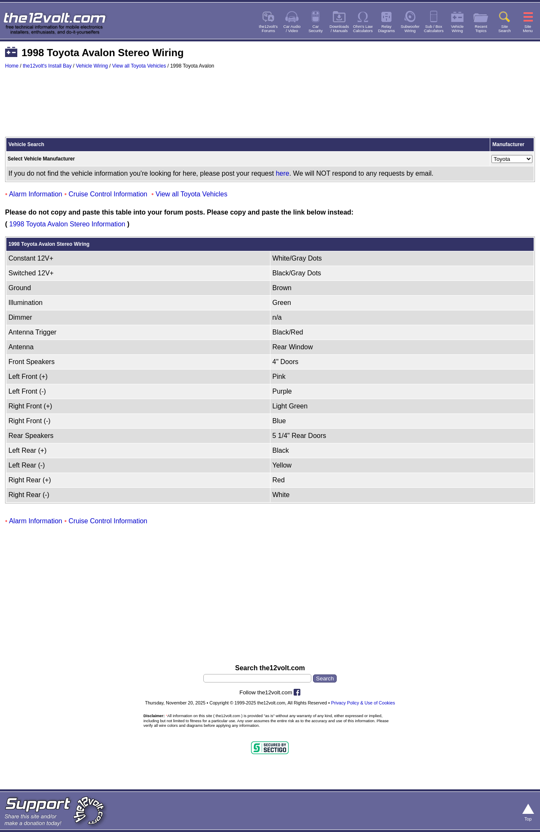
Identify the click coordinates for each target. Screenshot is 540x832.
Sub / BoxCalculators (434, 28)
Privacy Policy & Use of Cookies (363, 702)
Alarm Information (35, 194)
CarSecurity (315, 28)
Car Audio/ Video (292, 28)
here (282, 173)
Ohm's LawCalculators (363, 28)
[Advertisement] (270, 107)
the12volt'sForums (268, 28)
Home (12, 66)
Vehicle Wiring (92, 66)
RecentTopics (481, 28)
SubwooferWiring (410, 28)
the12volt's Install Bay (47, 66)
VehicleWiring (457, 28)
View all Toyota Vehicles (139, 66)
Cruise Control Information (108, 194)
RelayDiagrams (386, 28)
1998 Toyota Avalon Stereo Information (67, 224)
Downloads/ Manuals (339, 28)
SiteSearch (504, 28)
